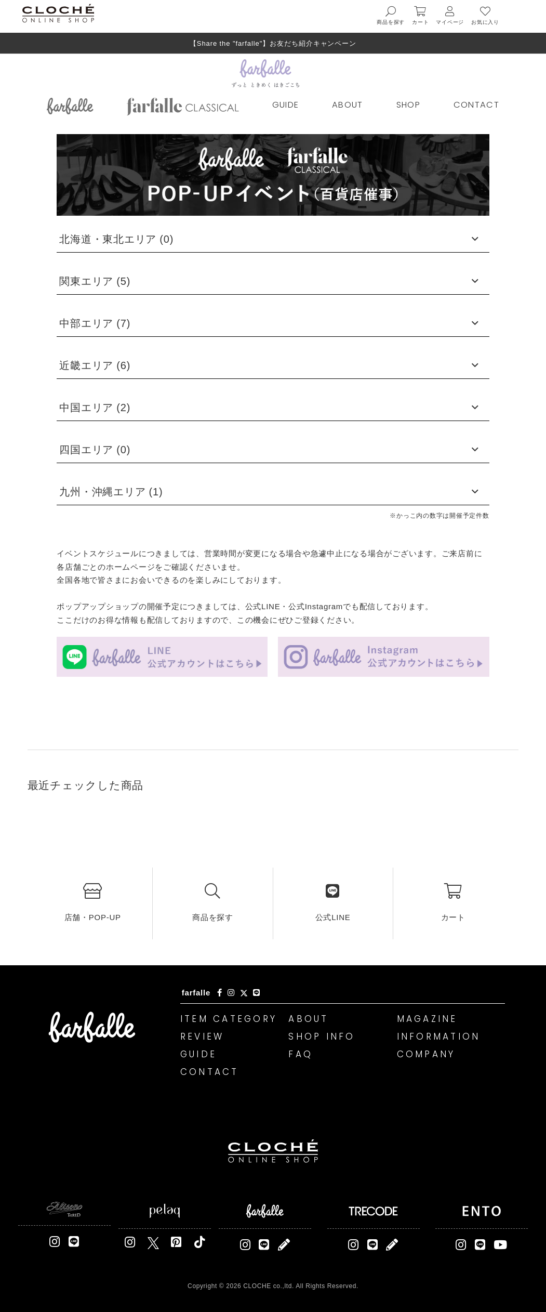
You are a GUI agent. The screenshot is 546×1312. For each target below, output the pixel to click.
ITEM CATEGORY (228, 1019)
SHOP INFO (321, 1036)
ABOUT (347, 105)
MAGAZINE (427, 1019)
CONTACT (476, 105)
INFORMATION (439, 1036)
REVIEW (202, 1036)
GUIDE (285, 105)
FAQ (300, 1054)
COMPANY (426, 1054)
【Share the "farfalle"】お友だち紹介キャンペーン (273, 43)
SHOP (408, 105)
